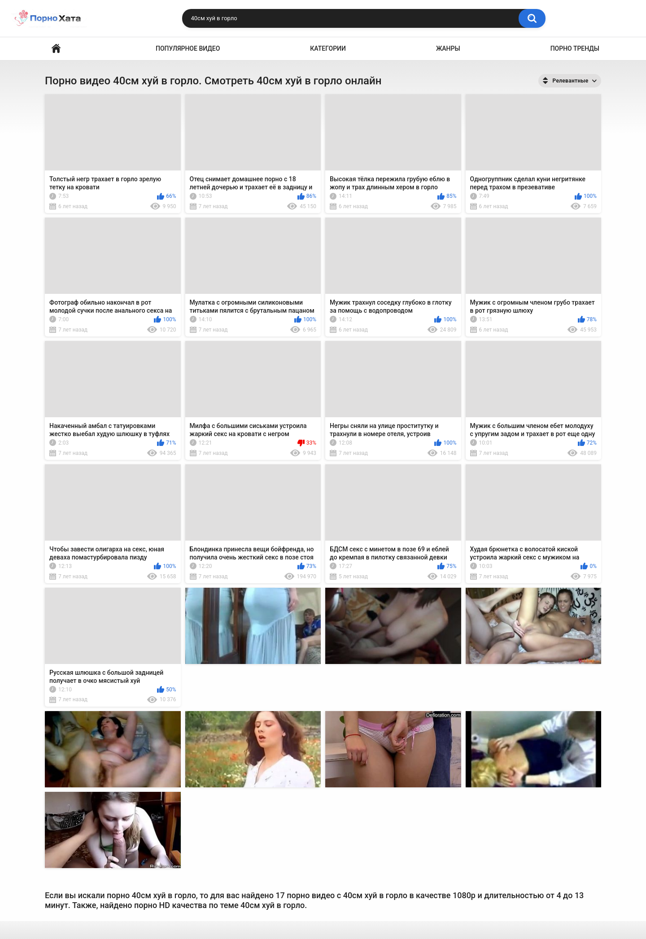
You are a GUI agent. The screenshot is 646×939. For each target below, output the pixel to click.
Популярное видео (188, 48)
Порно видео (56, 48)
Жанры (448, 48)
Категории (328, 48)
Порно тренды (574, 48)
